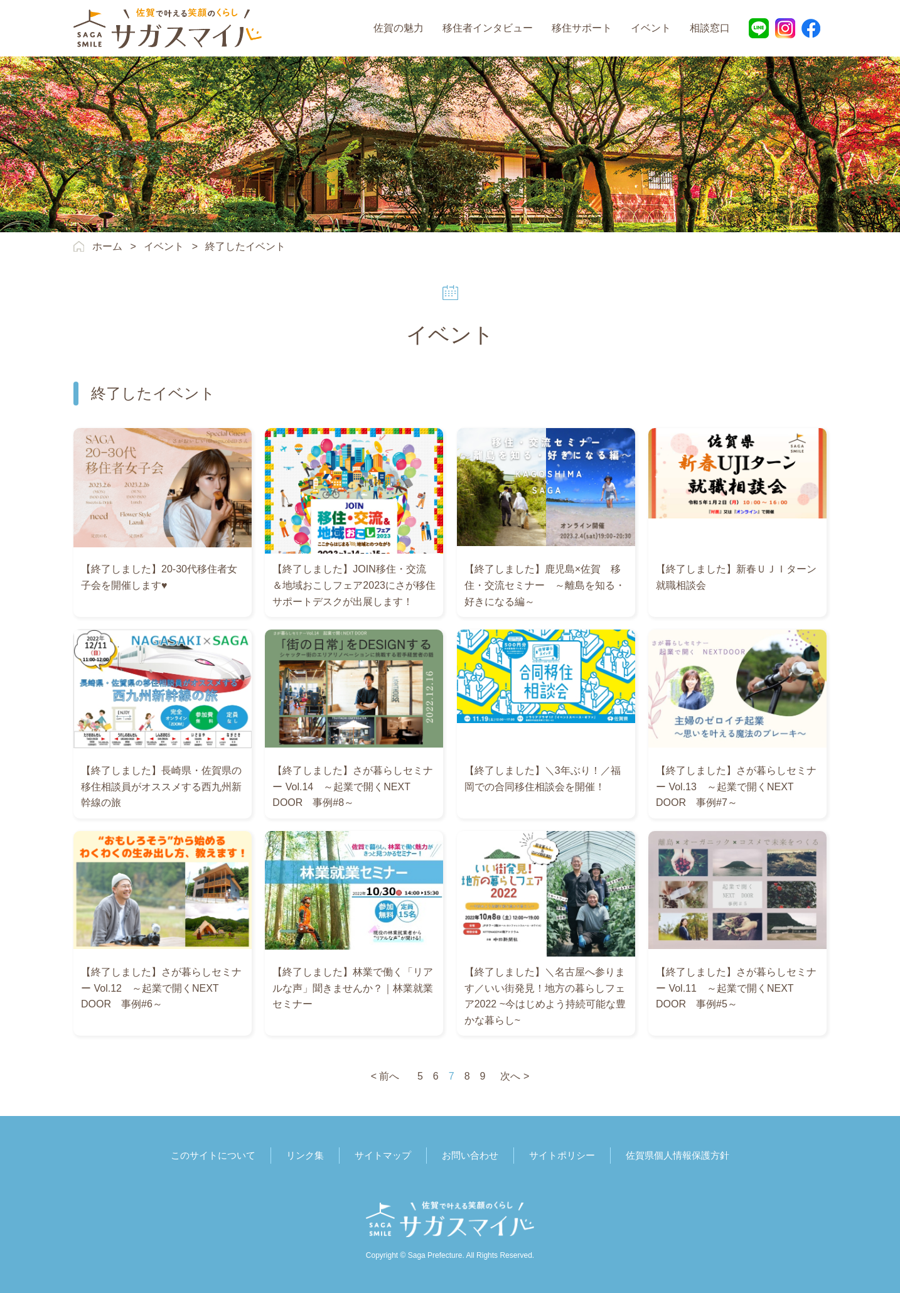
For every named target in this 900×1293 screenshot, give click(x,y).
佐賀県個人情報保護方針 (677, 1155)
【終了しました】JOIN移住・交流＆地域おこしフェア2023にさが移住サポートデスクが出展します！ (354, 585)
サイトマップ (383, 1155)
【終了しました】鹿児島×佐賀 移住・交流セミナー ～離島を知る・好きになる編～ (544, 585)
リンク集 (305, 1155)
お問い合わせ (470, 1155)
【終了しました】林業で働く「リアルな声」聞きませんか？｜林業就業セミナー (352, 988)
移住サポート (582, 28)
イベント (651, 28)
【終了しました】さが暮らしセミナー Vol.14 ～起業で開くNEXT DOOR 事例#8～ (352, 786)
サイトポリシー (562, 1155)
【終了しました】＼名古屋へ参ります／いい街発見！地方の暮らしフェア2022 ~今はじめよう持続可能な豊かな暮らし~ (545, 996)
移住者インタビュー (487, 28)
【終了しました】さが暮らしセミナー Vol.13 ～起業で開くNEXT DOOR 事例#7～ (736, 786)
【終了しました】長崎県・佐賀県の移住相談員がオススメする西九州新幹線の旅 (161, 786)
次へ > (514, 1076)
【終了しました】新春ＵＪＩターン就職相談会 (736, 577)
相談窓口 (710, 28)
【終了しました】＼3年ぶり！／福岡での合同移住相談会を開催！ (542, 778)
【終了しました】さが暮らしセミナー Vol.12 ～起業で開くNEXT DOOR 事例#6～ (161, 988)
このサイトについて (213, 1155)
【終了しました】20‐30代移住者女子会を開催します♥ (159, 577)
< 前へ (385, 1076)
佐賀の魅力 (398, 28)
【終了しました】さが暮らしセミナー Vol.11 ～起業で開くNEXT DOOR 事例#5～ (736, 988)
